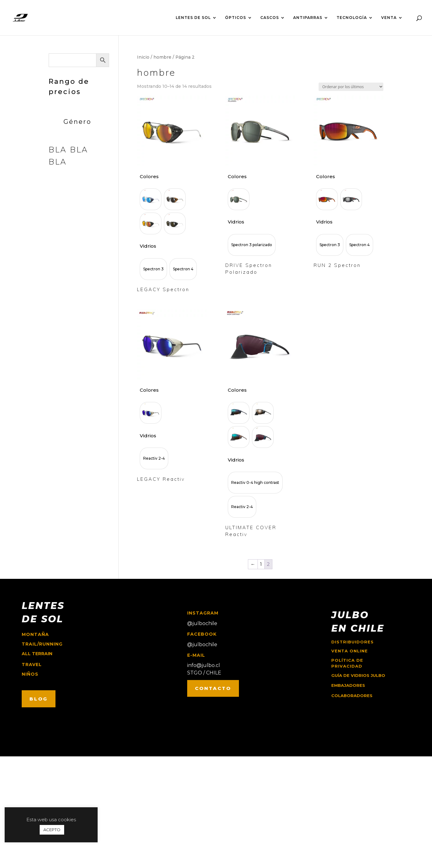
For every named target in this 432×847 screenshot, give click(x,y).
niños (30, 674)
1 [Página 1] (261, 564)
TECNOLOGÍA (352, 18)
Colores (149, 176)
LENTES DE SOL (193, 18)
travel (32, 664)
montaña (35, 634)
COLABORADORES (351, 695)
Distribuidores (352, 641)
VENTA (389, 18)
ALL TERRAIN (37, 653)
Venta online (349, 650)
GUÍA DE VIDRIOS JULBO (358, 675)
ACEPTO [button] (51, 829)
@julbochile (202, 623)
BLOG (38, 699)
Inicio (143, 57)
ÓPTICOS (235, 18)
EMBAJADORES (348, 685)
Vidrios (148, 246)
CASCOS (269, 18)
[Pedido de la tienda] (351, 87)
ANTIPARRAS (307, 18)
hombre (162, 57)
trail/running (42, 644)
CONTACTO (213, 688)
